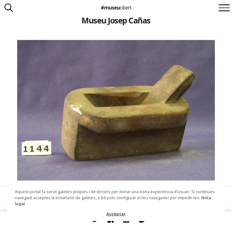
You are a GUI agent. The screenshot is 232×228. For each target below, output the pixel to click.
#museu (116, 7)
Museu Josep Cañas (116, 20)
